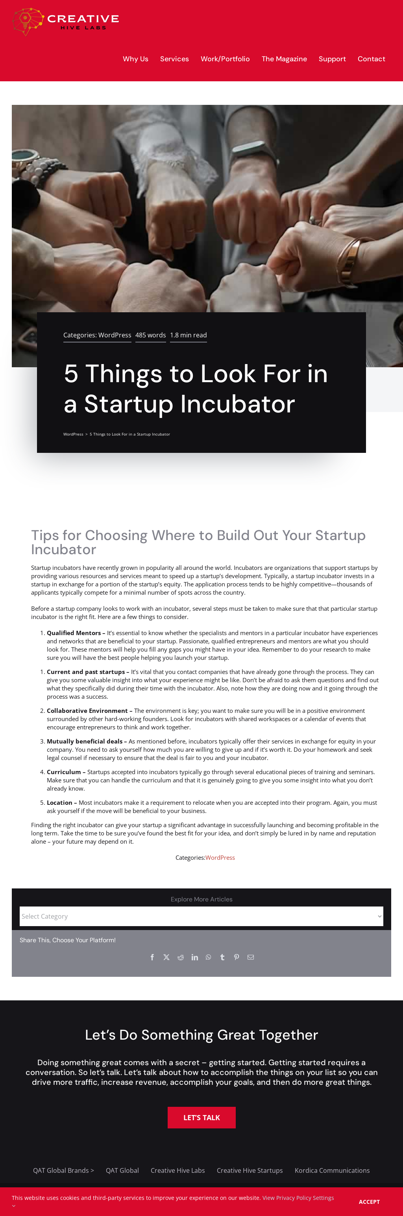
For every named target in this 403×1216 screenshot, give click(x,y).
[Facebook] (152, 957)
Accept (369, 1201)
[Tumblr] (222, 957)
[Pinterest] (236, 957)
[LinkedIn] (195, 957)
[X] (166, 957)
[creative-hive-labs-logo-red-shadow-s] (66, 11)
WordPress (114, 335)
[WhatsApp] (208, 957)
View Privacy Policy (287, 1197)
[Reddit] (181, 957)
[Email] (251, 957)
